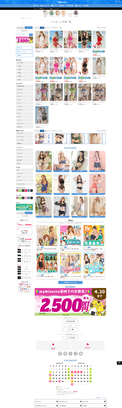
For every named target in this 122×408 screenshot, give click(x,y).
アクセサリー (20, 156)
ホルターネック (20, 123)
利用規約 (85, 405)
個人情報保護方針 (63, 405)
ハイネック (19, 120)
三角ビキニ (19, 126)
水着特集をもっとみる (70, 282)
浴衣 (18, 170)
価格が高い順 (55, 27)
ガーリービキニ (20, 140)
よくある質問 (20, 212)
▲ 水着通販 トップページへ (100, 397)
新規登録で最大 (61, 8)
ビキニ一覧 (19, 89)
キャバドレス (20, 173)
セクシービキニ (20, 136)
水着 (23, 18)
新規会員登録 (20, 27)
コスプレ (19, 176)
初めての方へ (38, 401)
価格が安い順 (48, 27)
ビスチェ (19, 116)
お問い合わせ (24, 30)
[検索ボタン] (31, 34)
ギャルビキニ (20, 133)
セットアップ (20, 96)
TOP (21, 18)
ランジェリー (20, 180)
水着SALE (19, 47)
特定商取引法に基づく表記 (41, 405)
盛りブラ (19, 163)
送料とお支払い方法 (64, 401)
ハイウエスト (20, 109)
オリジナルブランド (21, 184)
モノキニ (19, 99)
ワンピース (19, 92)
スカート (19, 113)
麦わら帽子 (19, 160)
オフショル (19, 106)
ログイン (29, 27)
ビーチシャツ (20, 153)
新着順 (60, 27)
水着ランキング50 (21, 51)
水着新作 (19, 55)
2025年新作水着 (20, 86)
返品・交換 (85, 401)
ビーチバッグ (20, 150)
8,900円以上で (53, 346)
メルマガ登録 (24, 216)
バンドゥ (19, 103)
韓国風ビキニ (20, 143)
